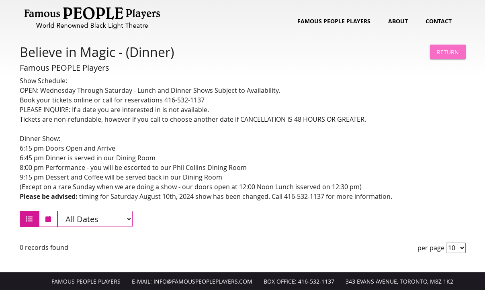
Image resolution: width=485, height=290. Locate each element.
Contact (439, 21)
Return (448, 52)
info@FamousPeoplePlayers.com (202, 281)
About (398, 21)
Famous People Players (333, 21)
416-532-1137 (316, 281)
